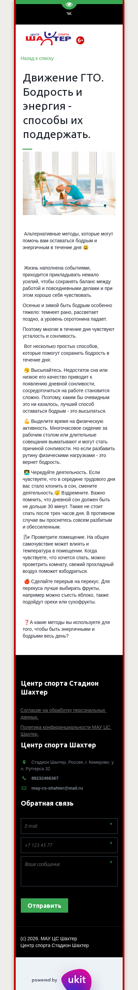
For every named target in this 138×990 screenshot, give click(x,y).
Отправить (44, 905)
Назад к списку (37, 58)
